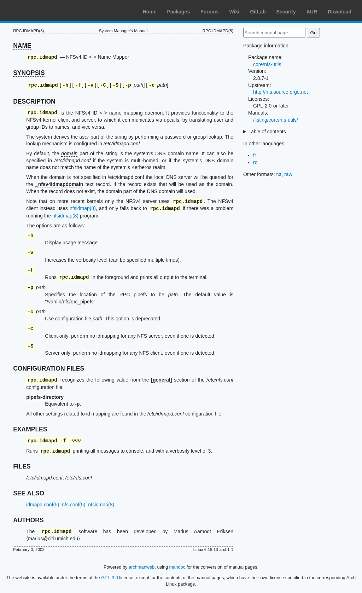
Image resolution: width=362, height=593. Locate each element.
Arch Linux (38, 11)
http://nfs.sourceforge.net (280, 92)
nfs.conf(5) (73, 504)
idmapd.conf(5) (42, 504)
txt (278, 174)
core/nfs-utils (267, 64)
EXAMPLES (30, 429)
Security (286, 11)
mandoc (177, 567)
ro (255, 162)
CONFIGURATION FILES (48, 368)
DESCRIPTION (34, 101)
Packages (178, 11)
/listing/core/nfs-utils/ (275, 120)
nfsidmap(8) (83, 208)
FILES (22, 466)
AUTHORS (28, 520)
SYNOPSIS (29, 72)
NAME (22, 45)
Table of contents (267, 131)
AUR (311, 11)
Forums (209, 11)
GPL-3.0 (109, 577)
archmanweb (141, 567)
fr (254, 155)
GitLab (257, 11)
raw (288, 174)
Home (150, 11)
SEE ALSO (28, 493)
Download (339, 11)
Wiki (234, 11)
